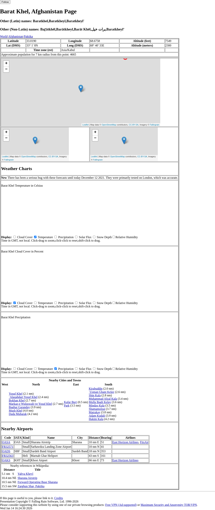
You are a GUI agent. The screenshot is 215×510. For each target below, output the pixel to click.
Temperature (45, 237)
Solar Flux (85, 237)
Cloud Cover (25, 237)
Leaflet (85, 125)
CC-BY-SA (133, 125)
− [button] (6, 69)
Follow (5, 2)
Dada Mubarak (18, 414)
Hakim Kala (96, 419)
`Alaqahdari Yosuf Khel (23, 397)
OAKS (6, 460)
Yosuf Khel (16, 393)
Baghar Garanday (19, 407)
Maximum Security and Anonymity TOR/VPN (169, 504)
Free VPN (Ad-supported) (121, 504)
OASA (6, 442)
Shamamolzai (97, 408)
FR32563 (7, 455)
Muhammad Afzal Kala (103, 398)
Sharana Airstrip (27, 478)
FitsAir (144, 442)
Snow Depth (104, 237)
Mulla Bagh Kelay (100, 402)
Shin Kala (95, 395)
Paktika (28, 36)
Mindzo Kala (97, 405)
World (4, 36)
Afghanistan (15, 36)
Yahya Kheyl (25, 473)
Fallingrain (154, 125)
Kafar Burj (70, 402)
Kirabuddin (96, 388)
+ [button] (6, 63)
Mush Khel (15, 410)
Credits (58, 498)
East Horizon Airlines (125, 442)
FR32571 (7, 446)
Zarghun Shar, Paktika (30, 486)
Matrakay (94, 412)
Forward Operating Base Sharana (37, 482)
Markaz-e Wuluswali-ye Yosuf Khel (30, 403)
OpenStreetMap (109, 125)
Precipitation (66, 237)
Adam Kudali (97, 415)
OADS (6, 451)
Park (66, 405)
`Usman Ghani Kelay (101, 392)
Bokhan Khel (17, 400)
